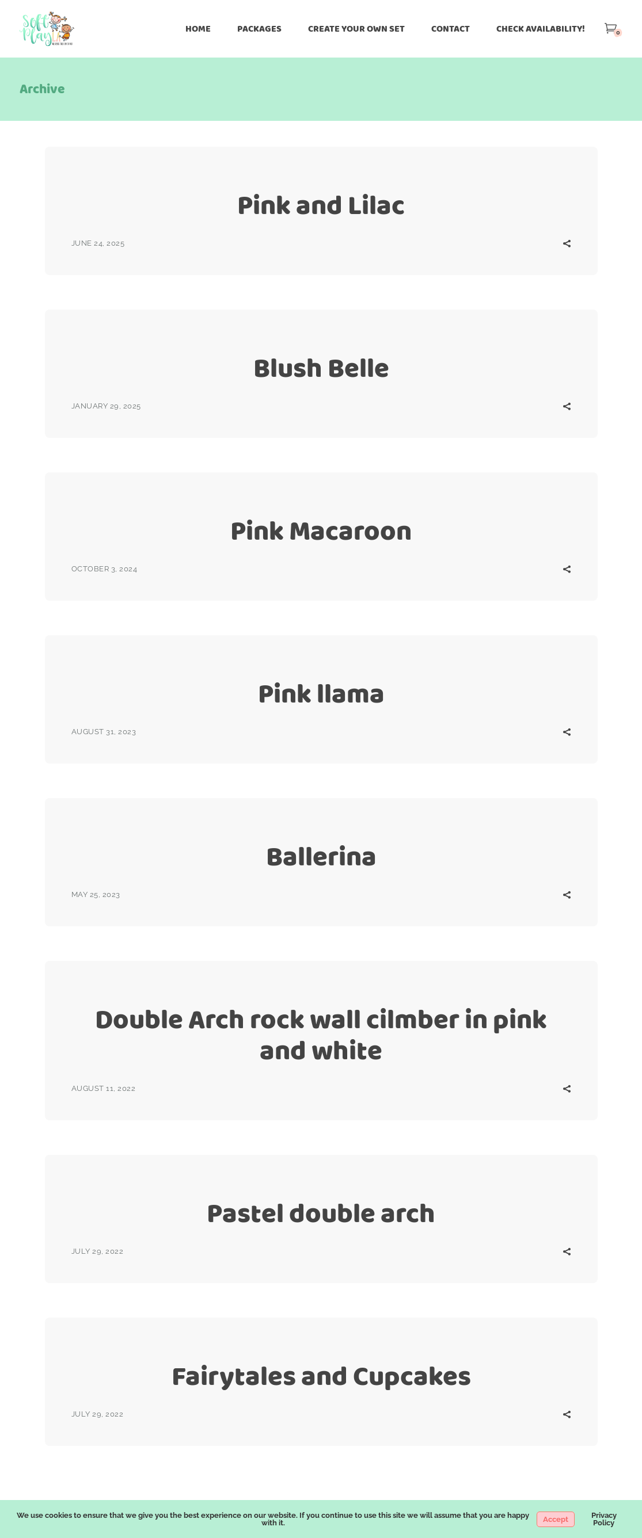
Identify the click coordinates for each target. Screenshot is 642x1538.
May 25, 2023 (95, 894)
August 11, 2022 (103, 1088)
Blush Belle (321, 368)
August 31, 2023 (103, 731)
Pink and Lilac (321, 205)
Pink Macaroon (321, 531)
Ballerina (321, 856)
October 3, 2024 (104, 568)
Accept (555, 1519)
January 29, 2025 (106, 406)
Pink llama (321, 693)
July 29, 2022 (97, 1251)
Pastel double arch (321, 1213)
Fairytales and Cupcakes (321, 1376)
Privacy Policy (604, 1519)
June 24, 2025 (98, 243)
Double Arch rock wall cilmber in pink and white (321, 1035)
